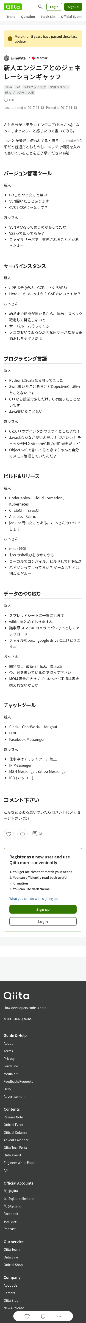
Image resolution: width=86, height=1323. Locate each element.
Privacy (9, 1058)
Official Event (71, 16)
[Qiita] (13, 6)
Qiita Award (12, 1155)
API (6, 1170)
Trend (10, 16)
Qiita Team (12, 1249)
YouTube (10, 1221)
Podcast (10, 1228)
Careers (9, 1293)
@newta (15, 58)
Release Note (13, 1117)
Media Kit (11, 1073)
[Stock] (22, 834)
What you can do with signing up (33, 898)
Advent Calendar (16, 1140)
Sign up (43, 909)
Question (28, 16)
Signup (73, 6)
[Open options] (59, 1316)
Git (18, 87)
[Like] (9, 834)
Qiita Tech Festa (15, 1147)
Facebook (11, 1213)
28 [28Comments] (37, 834)
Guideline (11, 1066)
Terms (8, 1051)
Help (7, 1089)
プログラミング (35, 87)
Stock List (48, 16)
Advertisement (15, 1096)
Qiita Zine (11, 1257)
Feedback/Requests (18, 1081)
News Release (14, 1308)
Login (54, 6)
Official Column (15, 1132)
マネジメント (59, 87)
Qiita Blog (11, 1300)
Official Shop (13, 1264)
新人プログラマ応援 (19, 92)
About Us (10, 1285)
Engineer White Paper (20, 1162)
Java (8, 87)
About (8, 1043)
